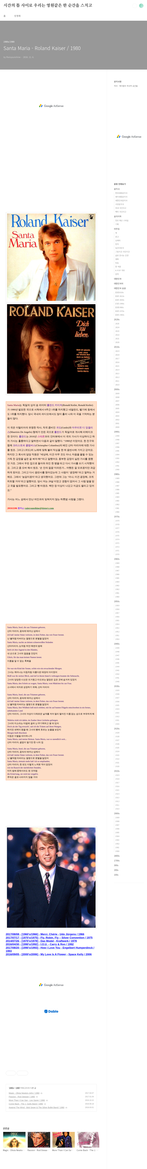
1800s (117, 855)
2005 (117, 408)
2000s (117, 389)
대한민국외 (118, 283)
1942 (117, 674)
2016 (117, 362)
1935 (117, 705)
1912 (117, 801)
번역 (117, 274)
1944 (117, 666)
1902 (117, 843)
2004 (117, 412)
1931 (117, 720)
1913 (117, 797)
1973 (117, 543)
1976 (117, 531)
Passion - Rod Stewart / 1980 (22, 1097)
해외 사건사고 (120, 211)
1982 (117, 504)
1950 (117, 639)
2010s (117, 346)
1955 (117, 620)
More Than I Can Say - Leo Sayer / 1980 (27, 1100)
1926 (117, 743)
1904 (117, 836)
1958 (117, 609)
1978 (117, 524)
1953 (117, 627)
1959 (117, 605)
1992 (117, 462)
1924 (117, 751)
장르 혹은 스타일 (121, 220)
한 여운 (118, 266)
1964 (117, 581)
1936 (117, 701)
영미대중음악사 (121, 196)
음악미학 (117, 216)
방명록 (17, 16)
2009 (117, 393)
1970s (117, 516)
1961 (117, 593)
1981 (117, 508)
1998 (117, 439)
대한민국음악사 (121, 200)
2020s (117, 319)
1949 (117, 647)
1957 (117, 613)
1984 (117, 497)
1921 (117, 762)
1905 (117, 832)
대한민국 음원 (120, 288)
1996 (117, 447)
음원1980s (119, 307)
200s (116, 870)
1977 (117, 528)
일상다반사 (119, 248)
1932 (117, 716)
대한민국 (117, 278)
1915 (117, 790)
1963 (117, 585)
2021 (117, 338)
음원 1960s (119, 314)
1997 (117, 443)
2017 (117, 358)
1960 (117, 596)
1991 (117, 465)
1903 (117, 840)
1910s (117, 771)
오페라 (117, 240)
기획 (117, 224)
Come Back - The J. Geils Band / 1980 (26, 1104)
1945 (117, 662)
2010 (117, 384)
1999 (117, 435)
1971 (117, 550)
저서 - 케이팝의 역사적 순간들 (126, 86)
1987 (117, 485)
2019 (117, 351)
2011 (117, 381)
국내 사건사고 (120, 208)
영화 (117, 259)
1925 (117, 747)
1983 (117, 500)
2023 (117, 331)
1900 (117, 851)
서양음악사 (119, 204)
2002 (117, 419)
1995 (117, 450)
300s (116, 865)
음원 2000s (119, 299)
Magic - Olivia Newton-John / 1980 (24, 1093)
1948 (117, 651)
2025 (117, 323)
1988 (117, 482)
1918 (117, 778)
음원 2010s (119, 296)
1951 (117, 635)
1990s (117, 431)
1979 (117, 520)
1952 (117, 631)
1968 (117, 566)
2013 (117, 373)
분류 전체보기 (120, 184)
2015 (117, 366)
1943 (117, 670)
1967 (117, 570)
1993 (117, 458)
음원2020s (119, 292)
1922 (117, 758)
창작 (117, 244)
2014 (117, 369)
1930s (117, 686)
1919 (117, 775)
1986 (117, 489)
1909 (117, 817)
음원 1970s (119, 311)
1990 (117, 469)
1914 (117, 793)
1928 (117, 736)
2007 (117, 400)
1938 (117, 694)
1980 (18, 1088)
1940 (117, 681)
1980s (11, 1088)
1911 (117, 805)
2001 (117, 423)
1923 (117, 755)
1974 (117, 539)
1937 (117, 697)
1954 (117, 624)
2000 (117, 427)
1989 (117, 478)
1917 (117, 782)
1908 (117, 821)
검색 (135, 6)
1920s (117, 728)
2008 (117, 397)
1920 (117, 766)
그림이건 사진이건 (122, 251)
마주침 (117, 228)
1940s (117, 643)
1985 (117, 493)
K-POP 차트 (120, 270)
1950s (117, 601)
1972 (117, 546)
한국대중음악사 (121, 193)
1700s (117, 860)
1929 (117, 732)
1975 (117, 535)
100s (116, 874)
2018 (117, 354)
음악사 (117, 188)
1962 (117, 589)
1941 (117, 677)
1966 (117, 574)
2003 (117, 415)
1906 (117, 828)
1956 (117, 616)
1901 (117, 847)
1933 (117, 712)
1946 (117, 659)
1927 (117, 740)
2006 (117, 404)
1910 (117, 808)
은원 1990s (119, 303)
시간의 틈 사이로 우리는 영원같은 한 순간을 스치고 (47, 6)
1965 (117, 578)
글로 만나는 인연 (121, 255)
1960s (117, 558)
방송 (117, 262)
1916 (117, 786)
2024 (117, 327)
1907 (117, 825)
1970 (117, 554)
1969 (117, 563)
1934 (117, 709)
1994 (117, 454)
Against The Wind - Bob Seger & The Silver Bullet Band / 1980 (36, 1107)
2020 (117, 342)
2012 (117, 377)
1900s (117, 813)
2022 (117, 334)
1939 (117, 690)
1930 (117, 724)
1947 (117, 655)
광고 (117, 236)
